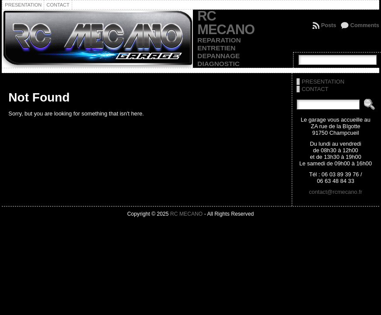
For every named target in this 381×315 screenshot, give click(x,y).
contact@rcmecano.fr (335, 192)
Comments (364, 25)
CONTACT (315, 89)
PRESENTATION (323, 81)
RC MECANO (226, 22)
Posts (328, 25)
